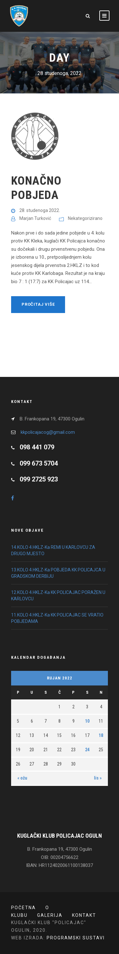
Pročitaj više (38, 304)
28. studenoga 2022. (39, 210)
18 (101, 735)
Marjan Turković (35, 218)
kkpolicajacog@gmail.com (48, 432)
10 (87, 721)
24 (87, 749)
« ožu (22, 777)
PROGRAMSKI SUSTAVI (76, 937)
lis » (98, 777)
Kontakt (84, 915)
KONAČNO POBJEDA (36, 187)
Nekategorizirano (85, 218)
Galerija (50, 915)
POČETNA (23, 907)
